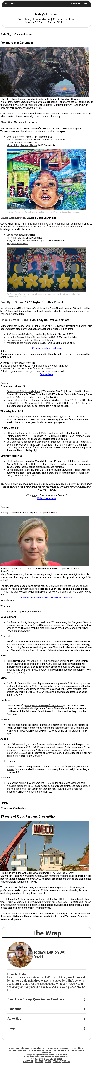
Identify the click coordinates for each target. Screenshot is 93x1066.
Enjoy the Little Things (18, 240)
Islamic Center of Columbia (69, 727)
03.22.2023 (10, 4)
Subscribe (15, 1009)
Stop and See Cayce (17, 243)
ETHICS (48, 1061)
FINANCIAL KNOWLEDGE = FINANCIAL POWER (46, 597)
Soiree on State (15, 469)
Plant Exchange (15, 461)
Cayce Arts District (12, 217)
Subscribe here (56, 650)
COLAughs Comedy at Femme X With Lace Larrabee (34, 433)
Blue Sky (6, 122)
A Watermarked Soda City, (20, 334)
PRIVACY (57, 1061)
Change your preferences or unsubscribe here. (46, 1055)
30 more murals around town (46, 348)
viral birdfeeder (75, 788)
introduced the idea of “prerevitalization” (49, 223)
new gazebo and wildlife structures (44, 705)
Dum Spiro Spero (11, 302)
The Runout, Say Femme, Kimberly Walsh (28, 416)
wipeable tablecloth (17, 785)
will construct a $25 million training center (44, 661)
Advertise (15, 1018)
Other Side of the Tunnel (19, 136)
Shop (12, 1028)
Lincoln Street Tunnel (14, 320)
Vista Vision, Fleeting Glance (22, 145)
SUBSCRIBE (76, 4)
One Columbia (25, 980)
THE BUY (66, 1061)
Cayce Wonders (15, 234)
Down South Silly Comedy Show (23, 391)
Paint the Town (14, 237)
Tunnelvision (13, 142)
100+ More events (46, 498)
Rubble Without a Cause (19, 139)
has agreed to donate (39, 622)
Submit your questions (50, 750)
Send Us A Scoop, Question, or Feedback (37, 999)
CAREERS (39, 1061)
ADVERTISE (28, 1061)
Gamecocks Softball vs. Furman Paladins (28, 400)
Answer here (46, 374)
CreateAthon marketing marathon (52, 875)
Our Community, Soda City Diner (23, 340)
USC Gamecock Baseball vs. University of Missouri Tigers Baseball (42, 441)
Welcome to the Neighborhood (23, 343)
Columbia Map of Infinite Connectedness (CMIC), (33, 337)
